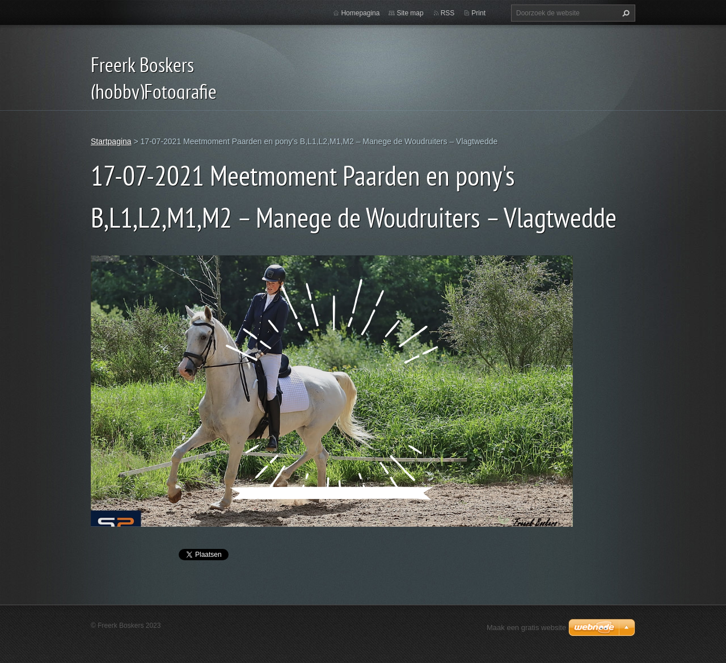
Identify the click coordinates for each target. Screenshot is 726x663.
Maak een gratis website (526, 627)
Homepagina (360, 13)
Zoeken (624, 13)
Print (478, 13)
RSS (448, 13)
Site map (409, 13)
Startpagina (111, 141)
